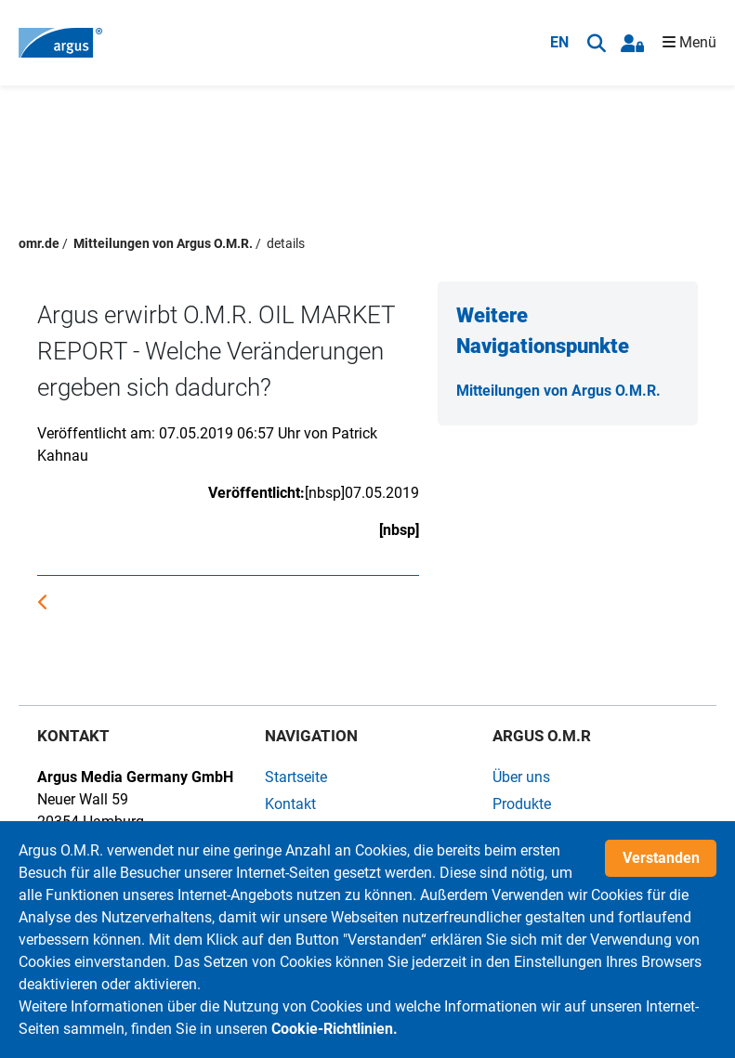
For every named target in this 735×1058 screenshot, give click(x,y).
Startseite (296, 777)
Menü (689, 42)
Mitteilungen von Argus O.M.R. (163, 243)
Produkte (521, 804)
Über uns (521, 777)
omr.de (39, 243)
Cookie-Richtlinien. (334, 1029)
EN (559, 42)
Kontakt (290, 804)
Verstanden (661, 858)
